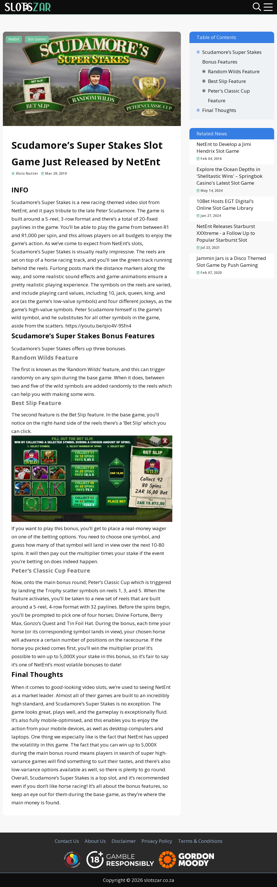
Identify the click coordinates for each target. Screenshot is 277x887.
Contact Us (67, 841)
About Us (95, 841)
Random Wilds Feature (234, 71)
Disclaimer (124, 841)
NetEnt (14, 39)
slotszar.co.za (159, 880)
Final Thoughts (219, 110)
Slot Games (37, 39)
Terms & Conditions (200, 841)
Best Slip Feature (227, 81)
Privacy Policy (156, 841)
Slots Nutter (27, 173)
